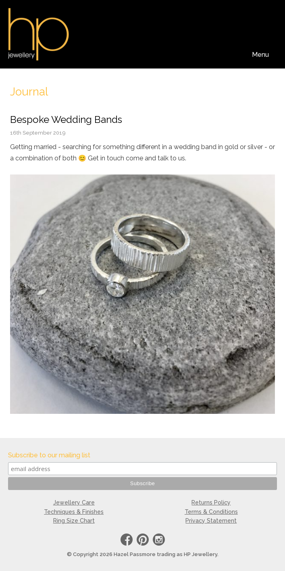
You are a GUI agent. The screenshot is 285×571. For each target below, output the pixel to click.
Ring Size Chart (74, 520)
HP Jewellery (38, 34)
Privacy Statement (211, 520)
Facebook (127, 541)
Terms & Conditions (211, 512)
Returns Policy (211, 502)
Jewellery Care (74, 502)
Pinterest (143, 541)
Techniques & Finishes (74, 512)
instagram (159, 541)
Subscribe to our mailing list (49, 455)
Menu (260, 54)
